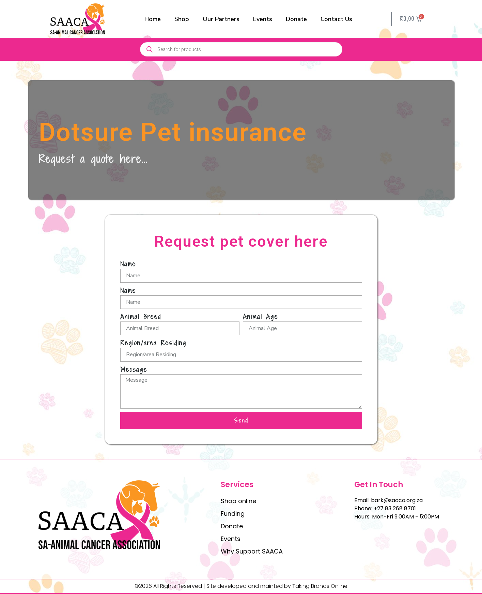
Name (128, 264)
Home (152, 19)
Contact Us (336, 19)
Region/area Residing (153, 343)
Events (262, 19)
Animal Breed (140, 316)
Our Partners (221, 19)
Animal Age (260, 316)
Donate (296, 19)
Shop (181, 19)
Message (133, 369)
